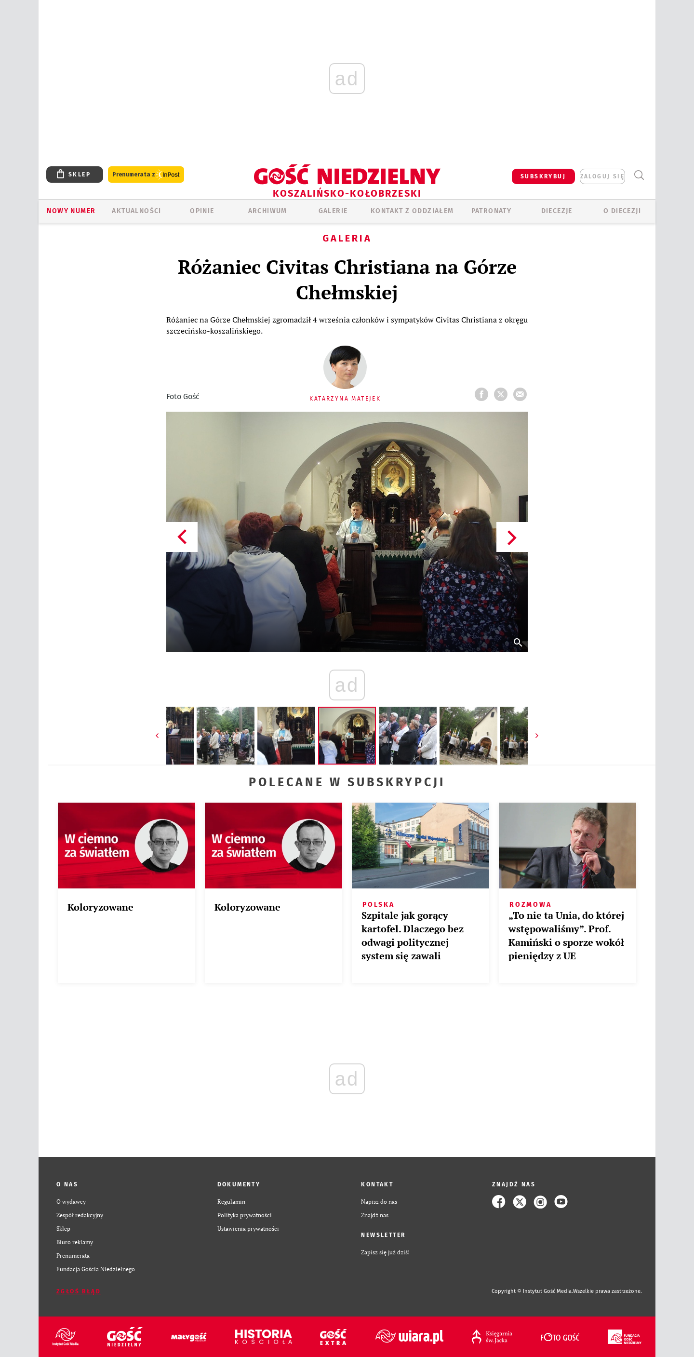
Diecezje (557, 211)
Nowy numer (71, 211)
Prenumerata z (146, 174)
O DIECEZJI (622, 211)
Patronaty (491, 211)
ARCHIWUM (267, 211)
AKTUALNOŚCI (136, 211)
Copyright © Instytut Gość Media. (532, 1291)
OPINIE (202, 211)
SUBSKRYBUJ (543, 176)
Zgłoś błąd (78, 1291)
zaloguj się (602, 176)
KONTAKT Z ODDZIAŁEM (412, 211)
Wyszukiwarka (639, 175)
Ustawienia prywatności (248, 1228)
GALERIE (333, 211)
